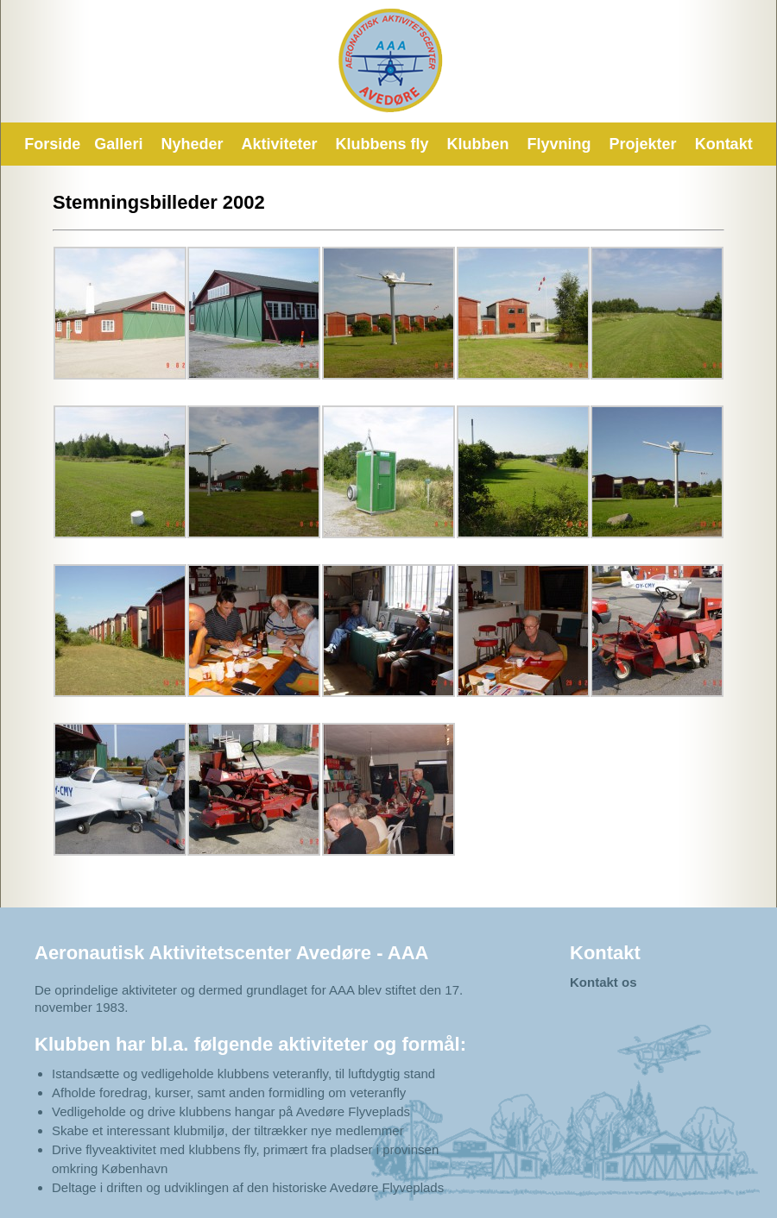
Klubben (478, 144)
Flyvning (559, 144)
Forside (52, 144)
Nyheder (192, 144)
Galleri (118, 144)
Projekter (643, 144)
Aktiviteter (279, 144)
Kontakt (724, 144)
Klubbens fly (382, 144)
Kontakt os (603, 982)
